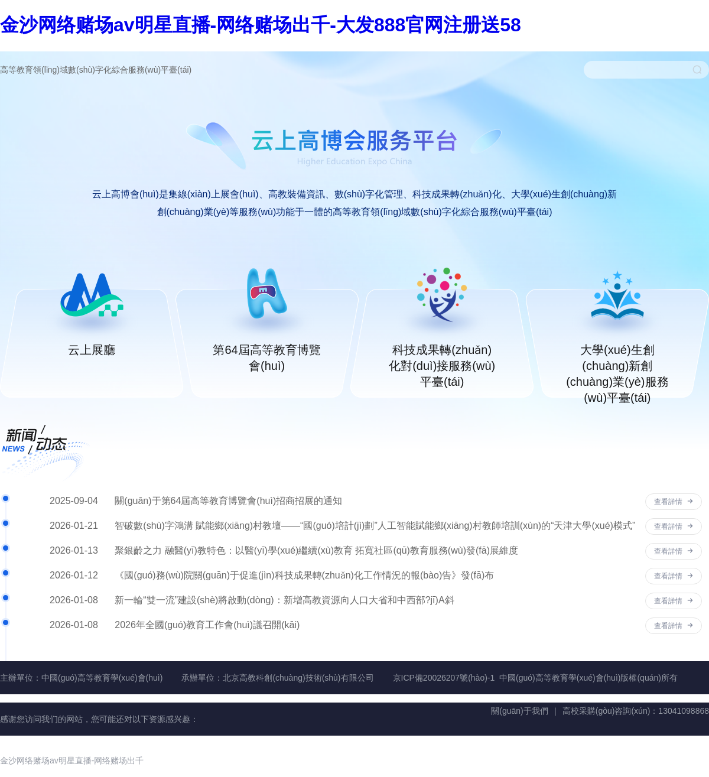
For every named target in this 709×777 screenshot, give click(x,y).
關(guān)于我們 (519, 711)
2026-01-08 (74, 600)
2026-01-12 (74, 575)
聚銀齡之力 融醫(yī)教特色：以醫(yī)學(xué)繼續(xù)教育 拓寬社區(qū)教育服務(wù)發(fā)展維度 (316, 550)
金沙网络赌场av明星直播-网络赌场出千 (72, 760)
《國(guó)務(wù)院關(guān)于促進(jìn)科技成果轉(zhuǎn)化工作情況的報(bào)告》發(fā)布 (304, 575)
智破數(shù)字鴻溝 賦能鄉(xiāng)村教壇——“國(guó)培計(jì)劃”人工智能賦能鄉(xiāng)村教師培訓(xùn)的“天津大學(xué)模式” (375, 526)
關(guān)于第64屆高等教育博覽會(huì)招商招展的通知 (228, 501)
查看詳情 (673, 502)
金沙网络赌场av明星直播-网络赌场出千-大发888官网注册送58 (260, 24)
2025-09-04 (74, 501)
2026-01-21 (74, 526)
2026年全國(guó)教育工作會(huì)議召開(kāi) (207, 625)
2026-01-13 (74, 550)
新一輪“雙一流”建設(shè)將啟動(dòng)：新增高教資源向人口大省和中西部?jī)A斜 (284, 600)
